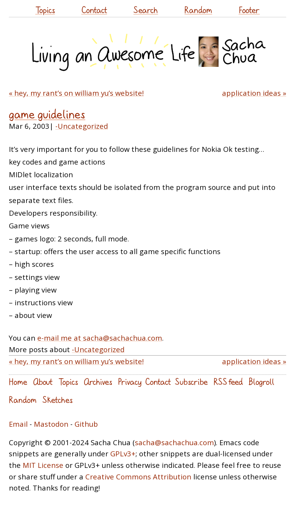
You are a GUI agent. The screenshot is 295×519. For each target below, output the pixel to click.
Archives (98, 381)
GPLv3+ (123, 453)
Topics (45, 10)
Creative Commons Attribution (138, 476)
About (43, 381)
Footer (249, 10)
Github (86, 424)
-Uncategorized (81, 126)
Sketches (57, 399)
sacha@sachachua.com (174, 442)
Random (198, 10)
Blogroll (261, 381)
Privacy (129, 381)
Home (18, 381)
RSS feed (228, 381)
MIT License (43, 465)
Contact (94, 10)
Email (18, 424)
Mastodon (51, 424)
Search (145, 10)
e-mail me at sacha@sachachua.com (99, 338)
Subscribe (191, 381)
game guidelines (47, 114)
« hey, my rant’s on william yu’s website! (76, 93)
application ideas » (254, 93)
